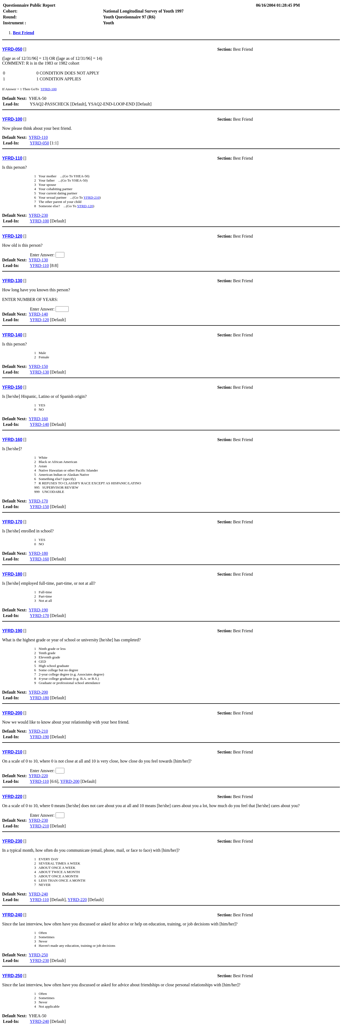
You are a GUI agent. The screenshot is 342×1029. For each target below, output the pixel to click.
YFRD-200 (38, 692)
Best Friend (23, 32)
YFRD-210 (92, 197)
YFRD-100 (49, 89)
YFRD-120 (85, 206)
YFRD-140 (38, 314)
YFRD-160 (38, 419)
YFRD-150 (38, 366)
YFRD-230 (38, 215)
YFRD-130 (38, 260)
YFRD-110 (38, 137)
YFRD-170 (38, 501)
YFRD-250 (38, 955)
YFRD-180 (38, 553)
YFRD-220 (38, 775)
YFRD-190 (38, 610)
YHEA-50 (171, 78)
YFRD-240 (38, 894)
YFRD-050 (39, 143)
